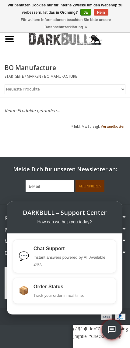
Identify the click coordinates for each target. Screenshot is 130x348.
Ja (86, 12)
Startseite (14, 76)
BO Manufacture (60, 76)
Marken (34, 76)
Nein (101, 12)
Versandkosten (113, 126)
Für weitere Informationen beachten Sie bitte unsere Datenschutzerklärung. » (66, 23)
